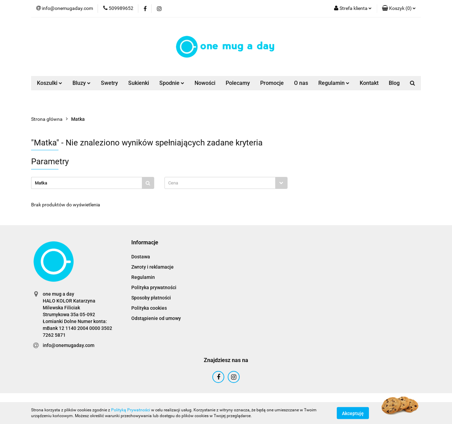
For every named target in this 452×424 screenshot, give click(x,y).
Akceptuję (353, 413)
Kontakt (369, 83)
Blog (394, 83)
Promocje (272, 83)
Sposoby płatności (151, 297)
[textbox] (220, 183)
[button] (399, 8)
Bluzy (81, 83)
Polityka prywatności (153, 287)
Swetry (109, 83)
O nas (301, 83)
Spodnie (171, 83)
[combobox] (226, 183)
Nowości (205, 83)
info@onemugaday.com (68, 345)
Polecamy (238, 83)
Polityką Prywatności (130, 410)
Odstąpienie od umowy (156, 318)
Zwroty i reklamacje (152, 267)
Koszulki (49, 83)
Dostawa (140, 256)
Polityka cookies (149, 308)
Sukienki (138, 83)
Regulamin (333, 83)
